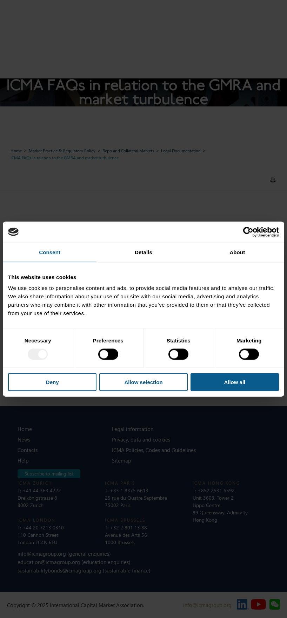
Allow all (234, 382)
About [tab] (237, 252)
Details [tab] (143, 252)
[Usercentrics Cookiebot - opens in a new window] (248, 232)
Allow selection (143, 382)
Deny (52, 382)
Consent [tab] (49, 252)
